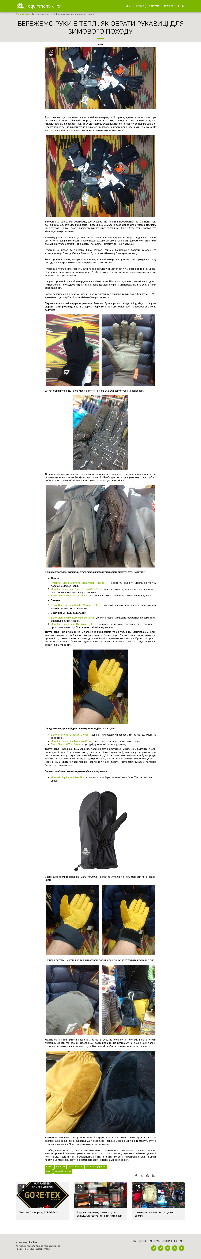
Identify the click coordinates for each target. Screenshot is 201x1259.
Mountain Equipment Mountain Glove (71, 741)
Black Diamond (75, 1166)
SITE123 (30, 1249)
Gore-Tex (60, 1166)
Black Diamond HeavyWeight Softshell (72, 617)
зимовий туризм (63, 1171)
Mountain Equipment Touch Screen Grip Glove (76, 589)
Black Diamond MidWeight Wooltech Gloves (76, 605)
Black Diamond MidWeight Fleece (69, 595)
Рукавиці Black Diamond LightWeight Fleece (78, 582)
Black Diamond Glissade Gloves (69, 734)
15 (137, 1188)
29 (79, 1188)
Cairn (48, 1171)
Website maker (43, 1249)
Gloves (49, 1166)
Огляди (26, 14)
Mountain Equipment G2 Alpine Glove (74, 624)
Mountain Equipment (96, 1166)
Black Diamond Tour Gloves (66, 744)
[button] (178, 6)
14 (22, 1188)
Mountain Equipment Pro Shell (68, 777)
